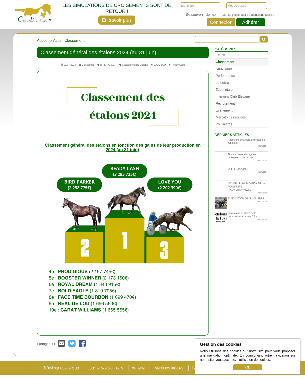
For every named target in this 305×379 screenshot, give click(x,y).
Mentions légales (169, 368)
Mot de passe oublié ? (236, 14)
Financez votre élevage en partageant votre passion (247, 157)
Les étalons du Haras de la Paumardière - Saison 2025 (241, 218)
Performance (225, 76)
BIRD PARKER (106, 65)
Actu (57, 40)
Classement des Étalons (133, 65)
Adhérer (250, 22)
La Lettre (222, 83)
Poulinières (224, 124)
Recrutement (225, 103)
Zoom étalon (225, 89)
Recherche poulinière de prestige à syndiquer (247, 143)
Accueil (43, 40)
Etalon (220, 55)
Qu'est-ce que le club (61, 368)
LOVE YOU (158, 65)
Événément (224, 110)
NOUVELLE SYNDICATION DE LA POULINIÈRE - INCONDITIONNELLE (247, 188)
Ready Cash (177, 65)
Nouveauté (224, 69)
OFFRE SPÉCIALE (247, 171)
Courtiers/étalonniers (105, 368)
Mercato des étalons (231, 117)
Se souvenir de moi (198, 14)
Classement (75, 40)
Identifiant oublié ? (262, 14)
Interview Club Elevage (233, 96)
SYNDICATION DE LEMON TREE (241, 203)
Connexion (221, 22)
